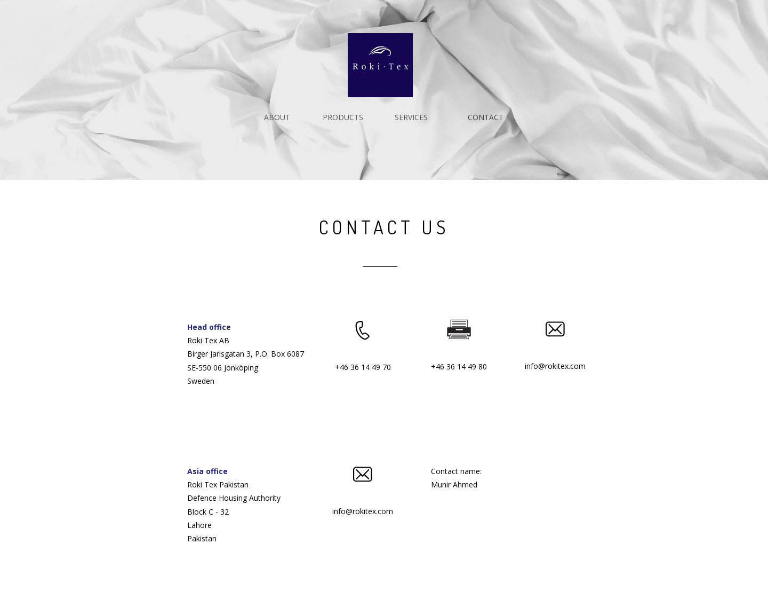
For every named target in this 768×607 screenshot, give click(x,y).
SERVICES (411, 117)
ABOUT (277, 117)
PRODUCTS (343, 117)
